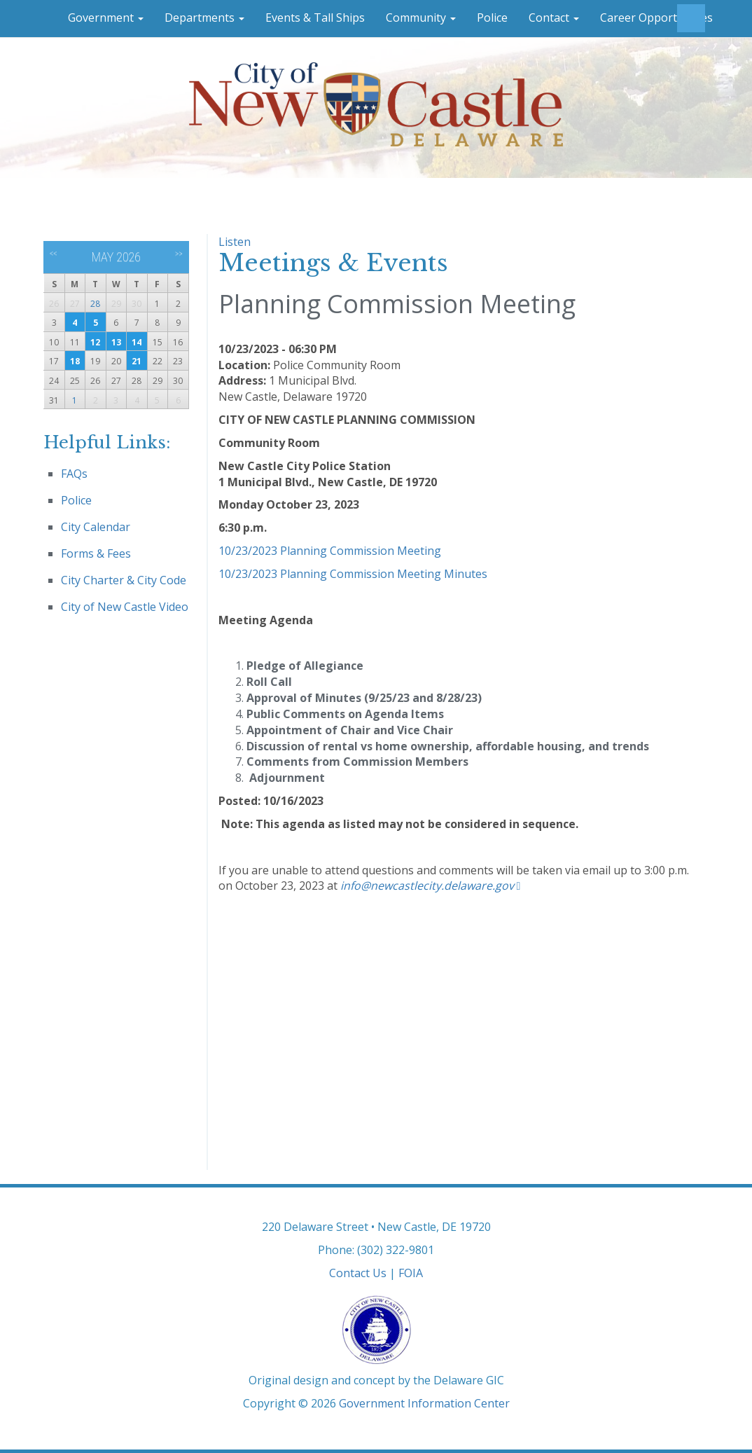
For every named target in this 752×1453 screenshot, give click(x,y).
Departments (204, 17)
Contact (554, 17)
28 (95, 304)
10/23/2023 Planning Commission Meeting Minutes (352, 573)
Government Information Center (424, 1403)
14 (136, 342)
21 (136, 361)
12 (95, 342)
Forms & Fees (96, 553)
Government (106, 17)
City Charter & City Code (123, 580)
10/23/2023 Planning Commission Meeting (329, 550)
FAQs (74, 473)
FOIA (410, 1273)
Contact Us (358, 1273)
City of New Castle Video (124, 606)
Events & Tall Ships (315, 17)
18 (75, 361)
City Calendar (95, 527)
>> (179, 254)
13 (116, 342)
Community (421, 17)
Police (492, 17)
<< (53, 254)
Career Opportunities (656, 17)
